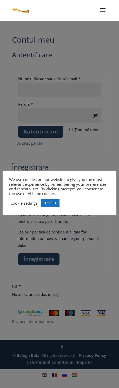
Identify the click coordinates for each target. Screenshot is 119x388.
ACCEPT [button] (50, 203)
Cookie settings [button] (23, 203)
